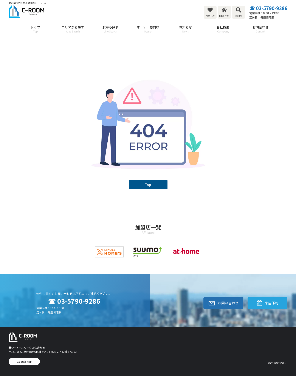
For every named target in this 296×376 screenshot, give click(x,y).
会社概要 (223, 29)
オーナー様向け (148, 29)
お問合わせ (260, 29)
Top (148, 184)
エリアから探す (73, 29)
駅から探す (110, 29)
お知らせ (185, 29)
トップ (35, 29)
